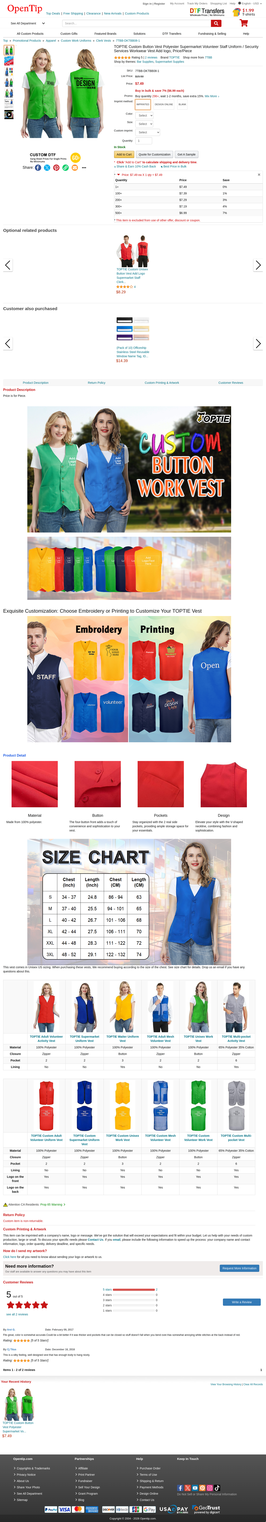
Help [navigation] (246, 33)
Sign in (147, 3)
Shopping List (218, 3)
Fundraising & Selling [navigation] (212, 33)
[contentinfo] (24, 8)
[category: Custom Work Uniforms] (76, 40)
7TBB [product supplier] (208, 57)
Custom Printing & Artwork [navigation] (162, 382)
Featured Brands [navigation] (105, 33)
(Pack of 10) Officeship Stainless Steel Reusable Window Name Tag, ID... (133, 352)
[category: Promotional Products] (27, 40)
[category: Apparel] (51, 40)
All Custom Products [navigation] (30, 33)
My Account (177, 3)
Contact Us (95, 1239)
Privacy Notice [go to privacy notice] (26, 1474)
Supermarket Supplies (169, 61)
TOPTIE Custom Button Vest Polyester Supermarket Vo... (18, 1427)
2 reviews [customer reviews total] (151, 57)
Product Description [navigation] (36, 382)
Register (159, 3)
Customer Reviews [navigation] (231, 382)
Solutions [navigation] (139, 33)
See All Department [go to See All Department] (29, 1493)
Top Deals (53, 13)
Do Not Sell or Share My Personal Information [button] (207, 1494)
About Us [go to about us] (23, 1481)
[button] (250, 3)
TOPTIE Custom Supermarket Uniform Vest (85, 1140)
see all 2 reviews (17, 1314)
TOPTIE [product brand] (174, 57)
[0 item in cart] (244, 24)
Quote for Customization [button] (154, 154)
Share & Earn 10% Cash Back (135, 166)
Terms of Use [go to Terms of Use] (148, 1474)
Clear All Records (253, 1384)
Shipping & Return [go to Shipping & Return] (152, 1481)
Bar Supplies (145, 61)
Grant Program (88, 1493)
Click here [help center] (9, 1257)
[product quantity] (143, 140)
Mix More (212, 96)
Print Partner (86, 1474)
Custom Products (137, 13)
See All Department (23, 23)
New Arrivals (112, 13)
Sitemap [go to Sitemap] (22, 1500)
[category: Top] (5, 40)
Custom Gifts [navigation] (69, 33)
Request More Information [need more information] (240, 1268)
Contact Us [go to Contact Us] (147, 1500)
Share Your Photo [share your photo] (28, 1487)
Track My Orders (197, 3)
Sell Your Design (89, 1487)
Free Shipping (73, 13)
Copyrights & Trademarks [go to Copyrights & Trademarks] (33, 1468)
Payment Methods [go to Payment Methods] (151, 1487)
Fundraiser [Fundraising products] (85, 1481)
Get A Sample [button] (187, 154)
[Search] (216, 23)
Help (232, 3)
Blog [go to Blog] (81, 1500)
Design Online (149, 1493)
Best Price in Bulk (174, 166)
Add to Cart (124, 154)
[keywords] (136, 23)
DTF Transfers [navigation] (171, 33)
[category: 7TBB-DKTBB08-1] (128, 40)
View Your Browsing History (226, 1384)
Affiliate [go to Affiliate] (83, 1468)
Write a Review (242, 1302)
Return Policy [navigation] (96, 382)
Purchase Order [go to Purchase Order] (150, 1468)
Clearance (93, 13)
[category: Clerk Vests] (103, 40)
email (117, 1239)
